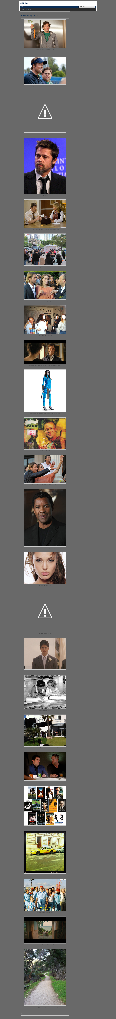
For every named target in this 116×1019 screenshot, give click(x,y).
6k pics (24, 3)
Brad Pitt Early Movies (29, 16)
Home (22, 6)
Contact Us (28, 9)
